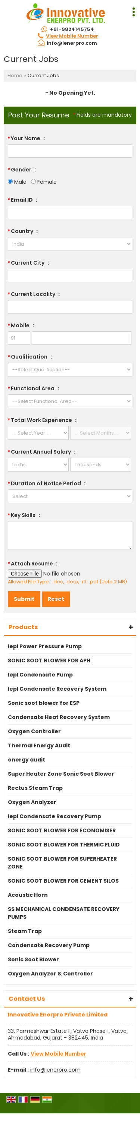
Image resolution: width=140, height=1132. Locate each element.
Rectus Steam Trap (35, 788)
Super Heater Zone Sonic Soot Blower (61, 774)
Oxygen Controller (34, 731)
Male (17, 182)
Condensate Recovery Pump (49, 945)
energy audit (26, 759)
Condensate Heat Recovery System (59, 717)
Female (44, 182)
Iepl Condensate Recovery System (57, 689)
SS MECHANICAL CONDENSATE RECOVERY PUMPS (63, 913)
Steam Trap (25, 931)
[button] (72, 36)
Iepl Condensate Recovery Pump (54, 816)
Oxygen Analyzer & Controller (50, 973)
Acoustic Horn (28, 895)
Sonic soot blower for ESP (44, 703)
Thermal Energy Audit (39, 745)
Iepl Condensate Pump (40, 674)
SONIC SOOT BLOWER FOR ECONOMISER (62, 830)
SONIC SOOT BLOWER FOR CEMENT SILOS (63, 881)
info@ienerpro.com (72, 43)
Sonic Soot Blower (33, 959)
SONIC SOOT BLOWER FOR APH (49, 660)
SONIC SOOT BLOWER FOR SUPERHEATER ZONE (62, 862)
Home (14, 75)
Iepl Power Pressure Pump (45, 646)
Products (23, 627)
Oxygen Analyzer (32, 802)
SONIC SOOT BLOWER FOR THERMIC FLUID (64, 844)
